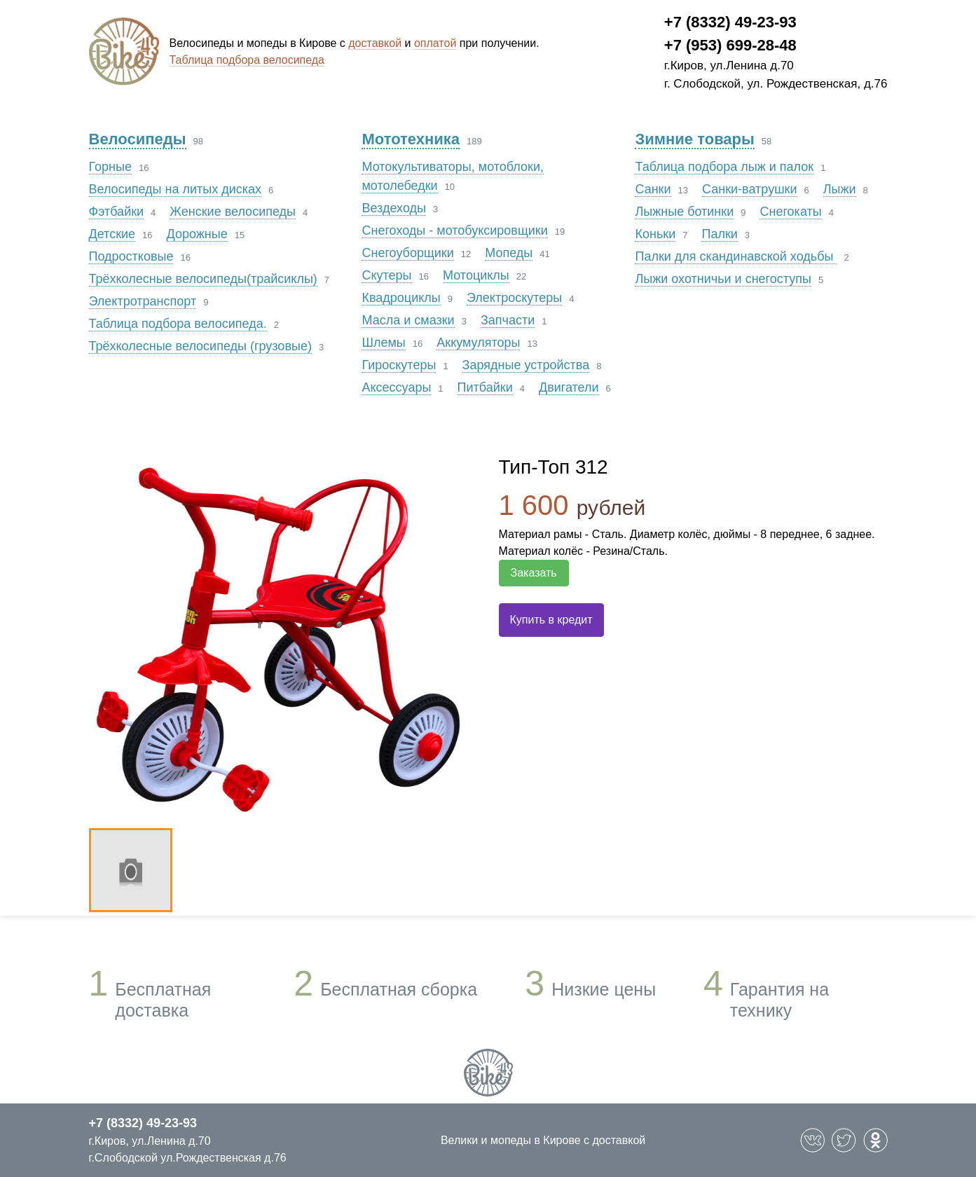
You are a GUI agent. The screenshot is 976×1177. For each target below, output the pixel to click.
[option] (280, 637)
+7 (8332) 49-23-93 (730, 22)
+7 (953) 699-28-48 (730, 45)
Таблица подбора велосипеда (247, 60)
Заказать (534, 573)
